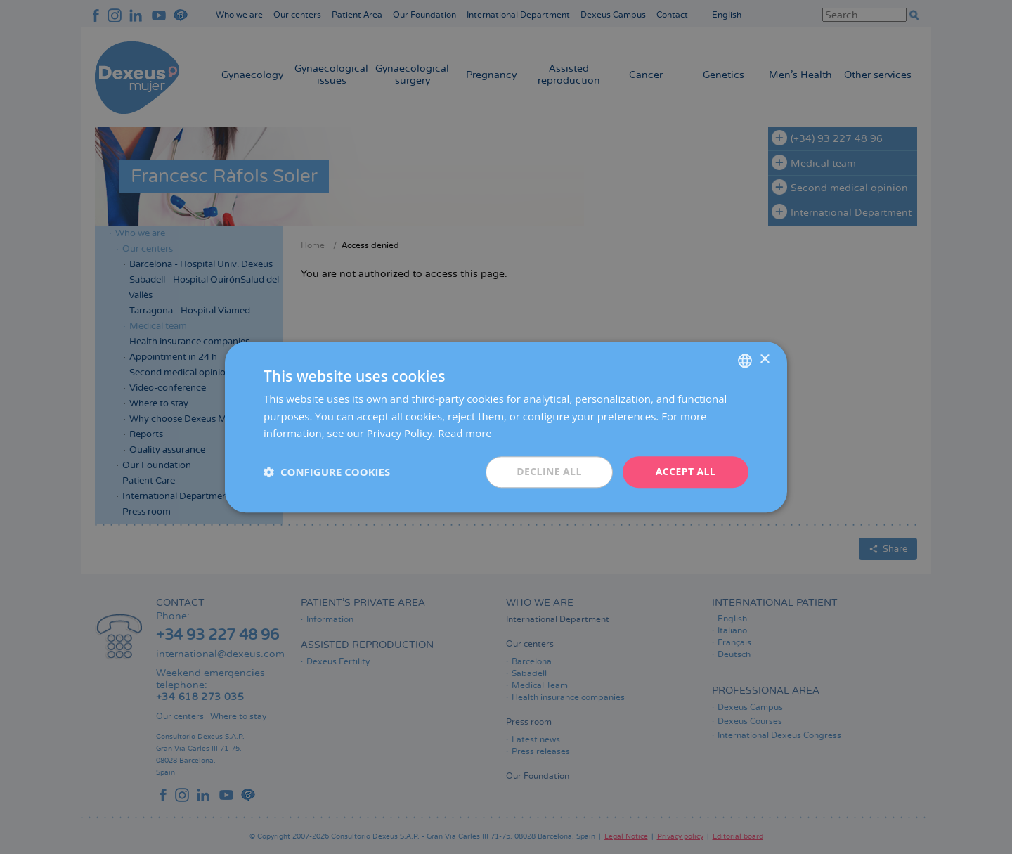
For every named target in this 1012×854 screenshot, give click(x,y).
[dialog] (506, 427)
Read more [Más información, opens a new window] (465, 434)
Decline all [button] (549, 471)
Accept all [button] (685, 471)
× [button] (764, 359)
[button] (327, 472)
